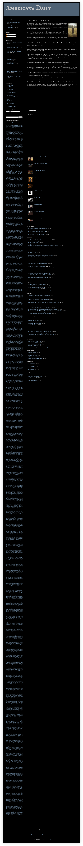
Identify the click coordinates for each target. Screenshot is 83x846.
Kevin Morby (21, 223)
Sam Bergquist (20, 676)
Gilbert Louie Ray (13, 445)
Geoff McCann (10, 441)
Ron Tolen (18, 122)
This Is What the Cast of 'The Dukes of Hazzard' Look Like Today (39, 273)
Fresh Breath (17, 206)
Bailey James (21, 311)
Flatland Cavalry (16, 429)
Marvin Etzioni (19, 231)
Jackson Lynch (11, 478)
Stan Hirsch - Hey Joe (31, 363)
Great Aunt (7, 210)
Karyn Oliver (9, 525)
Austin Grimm (10, 309)
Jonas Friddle (16, 514)
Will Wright (13, 808)
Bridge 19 (12, 334)
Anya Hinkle (20, 150)
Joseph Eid (16, 518)
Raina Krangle (17, 643)
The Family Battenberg (18, 742)
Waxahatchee (8, 148)
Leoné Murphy (18, 547)
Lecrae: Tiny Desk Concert (32, 324)
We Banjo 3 (11, 802)
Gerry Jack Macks (20, 442)
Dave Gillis (10, 388)
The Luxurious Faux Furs (19, 754)
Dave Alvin (18, 387)
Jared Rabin (16, 485)
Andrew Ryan (7, 297)
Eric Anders (18, 420)
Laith (17, 540)
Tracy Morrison (20, 788)
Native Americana (8, 610)
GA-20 (7, 435)
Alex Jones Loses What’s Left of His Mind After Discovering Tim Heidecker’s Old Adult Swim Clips (45, 310)
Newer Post (29, 148)
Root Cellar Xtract (18, 664)
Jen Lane (15, 216)
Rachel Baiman (14, 641)
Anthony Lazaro (10, 303)
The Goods (21, 747)
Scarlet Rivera (21, 684)
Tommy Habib (11, 787)
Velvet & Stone (20, 795)
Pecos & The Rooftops (13, 631)
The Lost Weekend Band (19, 262)
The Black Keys (10, 729)
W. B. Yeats (10, 800)
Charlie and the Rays (17, 193)
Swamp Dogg (7, 714)
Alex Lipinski (21, 281)
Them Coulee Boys (18, 779)
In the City (21, 473)
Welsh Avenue (21, 802)
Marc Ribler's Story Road (13, 573)
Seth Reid (7, 249)
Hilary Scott (12, 467)
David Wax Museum (15, 394)
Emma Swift (21, 203)
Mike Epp (21, 596)
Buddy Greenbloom (8, 337)
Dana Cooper (7, 382)
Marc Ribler (7, 573)
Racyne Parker (8, 643)
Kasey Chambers (14, 525)
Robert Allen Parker (13, 656)
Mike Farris (7, 597)
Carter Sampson (16, 347)
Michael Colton (17, 590)
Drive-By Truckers (8, 159)
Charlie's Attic (10, 354)
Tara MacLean (15, 716)
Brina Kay (15, 334)
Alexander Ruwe (19, 282)
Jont (10, 518)
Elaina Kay (16, 413)
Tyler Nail (10, 793)
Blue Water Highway (17, 186)
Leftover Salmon (8, 226)
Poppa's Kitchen (11, 637)
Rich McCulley (11, 650)
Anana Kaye (9, 294)
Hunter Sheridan (9, 472)
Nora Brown (15, 239)
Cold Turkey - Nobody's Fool (33, 342)
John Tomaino (16, 511)
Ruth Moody (10, 671)
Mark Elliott (9, 577)
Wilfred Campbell (12, 807)
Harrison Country (15, 460)
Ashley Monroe (18, 307)
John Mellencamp (14, 141)
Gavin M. (18, 439)
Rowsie (15, 669)
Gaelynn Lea (19, 435)
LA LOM (18, 539)
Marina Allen (10, 576)
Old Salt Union (18, 618)
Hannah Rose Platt (11, 127)
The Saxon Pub (19, 766)
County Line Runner (20, 373)
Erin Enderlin (16, 160)
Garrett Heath (17, 161)
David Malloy (10, 393)
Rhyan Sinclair (11, 649)
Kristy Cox (14, 538)
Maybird (21, 586)
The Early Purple (13, 741)
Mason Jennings (11, 583)
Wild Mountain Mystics (17, 271)
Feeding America (11, 428)
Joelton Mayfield (10, 506)
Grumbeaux (13, 454)
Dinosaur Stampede (17, 403)
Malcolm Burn (16, 571)
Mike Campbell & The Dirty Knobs (15, 596)
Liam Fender (19, 550)
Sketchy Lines (13, 696)
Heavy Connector (10, 95)
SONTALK (14, 675)
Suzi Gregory (16, 713)
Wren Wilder (16, 812)
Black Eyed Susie (10, 59)
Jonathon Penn (8, 517)
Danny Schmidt (18, 200)
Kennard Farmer (18, 532)
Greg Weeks (13, 453)
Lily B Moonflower (11, 552)
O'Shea (7, 618)
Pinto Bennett (19, 242)
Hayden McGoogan (11, 211)
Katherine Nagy (10, 527)
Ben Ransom (17, 316)
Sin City (13, 695)
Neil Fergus (9, 611)
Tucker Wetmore (8, 792)
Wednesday (14, 802)
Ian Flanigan (7, 473)
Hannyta (7, 459)
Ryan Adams (19, 671)
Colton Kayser (9, 370)
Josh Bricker (19, 518)
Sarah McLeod (10, 682)
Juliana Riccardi (19, 520)
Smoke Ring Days (14, 697)
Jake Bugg (10, 480)
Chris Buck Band (15, 357)
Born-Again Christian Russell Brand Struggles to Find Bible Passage (39, 307)
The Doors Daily (9, 100)
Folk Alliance (14, 205)
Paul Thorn (7, 242)
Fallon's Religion (20, 426)
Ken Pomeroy (10, 532)
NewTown (12, 612)
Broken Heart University (17, 335)
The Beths (14, 728)
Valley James (21, 794)
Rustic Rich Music (18, 670)
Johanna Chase (20, 218)
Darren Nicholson (20, 386)
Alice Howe (21, 183)
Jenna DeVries (19, 492)
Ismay (6, 164)
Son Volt (12, 252)
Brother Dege (16, 336)
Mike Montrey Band (17, 598)
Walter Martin (14, 180)
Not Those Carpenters (17, 617)
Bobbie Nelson (18, 327)
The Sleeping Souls (8, 769)
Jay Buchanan (10, 487)
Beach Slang (18, 314)
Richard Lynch (20, 650)
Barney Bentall (17, 185)
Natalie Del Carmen (17, 135)
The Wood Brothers (14, 265)
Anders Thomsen (13, 294)
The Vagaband (12, 775)
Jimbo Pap (7, 501)
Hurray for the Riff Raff (15, 472)
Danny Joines (15, 383)
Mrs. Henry (7, 604)
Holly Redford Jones (12, 468)
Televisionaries (10, 722)
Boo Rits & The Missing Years (18, 329)
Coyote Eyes (9, 375)
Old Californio (13, 618)
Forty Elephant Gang (20, 205)
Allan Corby (13, 285)
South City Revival (20, 700)
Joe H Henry (13, 218)
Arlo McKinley (17, 304)
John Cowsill (9, 507)
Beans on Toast (13, 152)
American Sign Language (19, 291)
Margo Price (20, 125)
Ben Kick (14, 316)
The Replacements (18, 762)
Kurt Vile (17, 538)
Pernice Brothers (10, 632)
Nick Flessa (14, 238)
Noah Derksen (7, 239)
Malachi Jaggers (18, 230)
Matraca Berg (16, 583)
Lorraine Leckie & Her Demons (10, 560)
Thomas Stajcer (14, 781)
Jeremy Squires (18, 165)
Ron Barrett (19, 662)
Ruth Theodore (14, 671)
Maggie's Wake (8, 230)
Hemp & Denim (10, 466)
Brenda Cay (19, 153)
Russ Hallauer (13, 670)
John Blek (7, 219)
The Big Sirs (17, 728)
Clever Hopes (9, 368)
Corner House (7, 373)
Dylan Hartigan (13, 409)
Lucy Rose (9, 229)
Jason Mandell (18, 486)
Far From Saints (12, 427)
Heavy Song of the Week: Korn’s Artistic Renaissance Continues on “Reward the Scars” (43, 309)
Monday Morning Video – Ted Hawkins (34, 256)
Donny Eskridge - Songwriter (39, 183)
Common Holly (10, 199)
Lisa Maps (15, 553)
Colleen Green (18, 198)
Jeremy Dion (14, 494)
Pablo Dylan (7, 144)
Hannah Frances (20, 458)
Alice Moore (12, 283)
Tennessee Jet (18, 722)
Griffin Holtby (10, 454)
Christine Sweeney (12, 197)
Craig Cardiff (14, 375)
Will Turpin (7, 808)
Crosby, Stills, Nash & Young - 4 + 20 (34, 341)
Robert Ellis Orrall (10, 657)
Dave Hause (14, 388)
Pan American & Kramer (9, 625)
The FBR (13, 742)
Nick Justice (17, 238)
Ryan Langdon (17, 144)
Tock (15, 179)
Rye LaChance (10, 674)
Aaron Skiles (16, 138)
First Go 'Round (11, 429)
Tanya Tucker (10, 716)
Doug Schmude (11, 407)
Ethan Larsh (16, 422)
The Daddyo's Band (15, 736)
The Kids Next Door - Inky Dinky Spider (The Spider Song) (38, 347)
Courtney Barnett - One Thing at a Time (40, 156)
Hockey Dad (19, 467)
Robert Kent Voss (20, 658)
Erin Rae (16, 204)
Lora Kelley (21, 559)
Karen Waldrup (18, 524)
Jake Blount (17, 213)
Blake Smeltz (10, 153)
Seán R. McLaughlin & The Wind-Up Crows (16, 689)
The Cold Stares (17, 258)
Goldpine (18, 447)
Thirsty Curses (19, 265)
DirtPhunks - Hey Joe (31, 369)
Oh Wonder (9, 618)
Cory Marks (10, 157)
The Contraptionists (18, 735)
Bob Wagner (14, 327)
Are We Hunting (13, 304)
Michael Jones (8, 591)
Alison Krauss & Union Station (12, 284)
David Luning (10, 158)
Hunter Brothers (13, 471)
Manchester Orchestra (16, 572)
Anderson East (18, 294)
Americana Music (11, 122)
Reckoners (17, 244)
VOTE (11, 794)
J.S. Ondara (21, 212)
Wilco (18, 180)
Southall (7, 701)
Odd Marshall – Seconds (32, 252)
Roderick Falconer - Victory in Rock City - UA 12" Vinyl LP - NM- (39, 333)
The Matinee (7, 263)
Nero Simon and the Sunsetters (16, 611)
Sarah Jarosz (10, 145)
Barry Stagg (9, 314)
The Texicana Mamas (18, 773)
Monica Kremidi (16, 602)
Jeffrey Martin (8, 165)
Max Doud (9, 586)
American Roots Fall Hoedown (10, 290)
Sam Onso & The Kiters (16, 677)
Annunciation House (11, 302)
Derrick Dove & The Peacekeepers (12, 401)
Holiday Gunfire (12, 212)
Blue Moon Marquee (20, 324)
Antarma (19, 302)
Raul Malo (7, 644)
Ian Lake (11, 473)
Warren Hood (21, 801)
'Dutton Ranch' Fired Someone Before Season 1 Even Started (38, 277)
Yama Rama (12, 813)
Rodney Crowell (8, 128)
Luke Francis (17, 229)
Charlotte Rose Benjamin (16, 354)
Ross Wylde (18, 668)
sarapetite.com (52, 107)
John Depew (17, 507)
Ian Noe (14, 473)
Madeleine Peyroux (19, 170)
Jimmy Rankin (20, 501)
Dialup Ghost (10, 402)
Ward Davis (21, 270)
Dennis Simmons (18, 400)
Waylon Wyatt (8, 802)
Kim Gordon (7, 224)
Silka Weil (14, 694)
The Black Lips (15, 729)
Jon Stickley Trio (15, 513)
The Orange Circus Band (16, 146)
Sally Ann (8, 60)
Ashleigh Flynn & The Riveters (11, 151)
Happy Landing (11, 459)
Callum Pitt (14, 342)
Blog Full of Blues (10, 89)
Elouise (17, 416)
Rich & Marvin (15, 649)
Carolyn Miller (8, 347)
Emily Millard (17, 419)
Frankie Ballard (10, 433)
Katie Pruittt (10, 530)
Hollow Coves (8, 141)
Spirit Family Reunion (17, 252)
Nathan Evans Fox (10, 236)
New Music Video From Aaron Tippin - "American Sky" (37, 228)
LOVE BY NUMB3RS (9, 540)
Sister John (19, 695)
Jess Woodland (19, 497)
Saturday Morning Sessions (9, 684)
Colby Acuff (12, 140)
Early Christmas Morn (10, 63)
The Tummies (14, 774)
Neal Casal (15, 610)
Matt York (9, 585)
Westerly (9, 805)
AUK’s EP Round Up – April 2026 (34, 242)
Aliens (16, 283)
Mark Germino (14, 577)
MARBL (14, 566)
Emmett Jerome (8, 204)
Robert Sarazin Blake (9, 661)
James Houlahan (20, 481)
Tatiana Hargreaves (16, 717)
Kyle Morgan (7, 539)
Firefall (11, 205)
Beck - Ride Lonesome (32, 377)
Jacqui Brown (7, 479)
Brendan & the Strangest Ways (18, 187)
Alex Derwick (16, 281)
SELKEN (8, 675)
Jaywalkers (21, 487)
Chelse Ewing (18, 355)
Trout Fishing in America (14, 268)
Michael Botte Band (11, 590)
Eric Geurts (7, 421)
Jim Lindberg (10, 500)
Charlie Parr (7, 193)
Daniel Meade (18, 382)
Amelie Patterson (10, 289)
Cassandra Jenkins (17, 348)
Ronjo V (14, 663)
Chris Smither (7, 197)
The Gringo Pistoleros (12, 748)
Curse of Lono (20, 377)
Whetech (15, 805)
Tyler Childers (20, 128)
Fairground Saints (15, 426)
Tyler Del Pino (19, 792)
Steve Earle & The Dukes (17, 707)
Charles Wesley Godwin (19, 350)
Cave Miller (7, 349)
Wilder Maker (21, 806)
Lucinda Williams (15, 125)
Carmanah (14, 191)
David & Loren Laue (19, 389)
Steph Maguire (12, 704)
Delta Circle (17, 399)
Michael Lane (11, 592)
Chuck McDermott (17, 197)
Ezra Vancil (11, 426)
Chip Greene (15, 356)
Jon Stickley (11, 513)
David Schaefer (9, 394)
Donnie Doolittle (10, 406)
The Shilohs (7, 768)
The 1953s (15, 723)
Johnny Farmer (20, 511)
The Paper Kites (11, 179)
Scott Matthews (15, 145)
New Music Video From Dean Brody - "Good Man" (36, 234)
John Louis (13, 219)
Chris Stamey (19, 362)
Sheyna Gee (11, 251)
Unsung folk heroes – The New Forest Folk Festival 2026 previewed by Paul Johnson (42, 267)
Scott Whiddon (8, 687)
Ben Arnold (11, 316)
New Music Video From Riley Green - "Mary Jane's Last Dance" (39, 230)
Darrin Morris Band (13, 387)
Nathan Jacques (11, 609)
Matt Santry (19, 584)
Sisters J (9, 696)
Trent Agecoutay (16, 789)
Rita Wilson (11, 654)
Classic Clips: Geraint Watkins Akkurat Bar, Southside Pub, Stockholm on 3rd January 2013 (43, 245)
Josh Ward (17, 519)
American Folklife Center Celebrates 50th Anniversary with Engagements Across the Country (44, 302)
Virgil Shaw (15, 799)
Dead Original (13, 395)
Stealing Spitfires (13, 703)
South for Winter (8, 146)
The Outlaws (11, 760)
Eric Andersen (13, 204)
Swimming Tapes (18, 714)
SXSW (19, 174)
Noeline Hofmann (12, 616)
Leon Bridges (13, 547)
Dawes (10, 395)
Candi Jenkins (11, 191)
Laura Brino (9, 544)
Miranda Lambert (20, 599)
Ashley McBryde (13, 307)
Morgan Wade (14, 172)
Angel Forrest (9, 298)
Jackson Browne (13, 213)
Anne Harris (16, 150)
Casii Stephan (21, 347)
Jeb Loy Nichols (15, 488)
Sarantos (18, 683)
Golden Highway (14, 447)
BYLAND (7, 311)
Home (52, 148)
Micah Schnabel (17, 589)
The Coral (10, 736)
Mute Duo (12, 605)
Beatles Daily (9, 86)
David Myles (15, 158)
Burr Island (11, 190)
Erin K (20, 421)
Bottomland (7, 330)
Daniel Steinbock (10, 383)
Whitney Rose (7, 806)
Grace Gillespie (11, 448)
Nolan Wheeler (18, 616)
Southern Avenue (10, 701)
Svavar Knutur (20, 713)
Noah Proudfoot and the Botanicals (14, 615)
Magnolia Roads (12, 230)
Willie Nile (10, 272)
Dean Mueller (10, 396)
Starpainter (7, 703)
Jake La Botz (21, 213)
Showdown (19, 251)
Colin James (19, 369)
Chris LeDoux (19, 360)
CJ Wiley (19, 340)
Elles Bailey (16, 415)
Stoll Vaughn (14, 709)
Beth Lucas (16, 318)
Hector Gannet (8, 465)
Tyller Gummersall (17, 126)
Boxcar (10, 330)
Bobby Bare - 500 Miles (32, 352)
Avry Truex (16, 310)
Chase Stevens (13, 355)
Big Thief (8, 186)
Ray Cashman (16, 644)
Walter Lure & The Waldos (10, 801)
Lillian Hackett (18, 551)
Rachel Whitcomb (20, 642)
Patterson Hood (8, 628)
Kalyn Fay (7, 524)
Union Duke (7, 270)
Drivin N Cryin (10, 408)
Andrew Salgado (12, 297)
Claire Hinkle (14, 367)
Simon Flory (9, 695)
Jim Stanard (21, 500)
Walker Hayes (21, 800)
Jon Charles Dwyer (18, 512)
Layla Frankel (16, 546)
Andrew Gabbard (15, 296)
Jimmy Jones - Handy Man (32, 355)
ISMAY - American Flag (38, 204)
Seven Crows (7, 689)
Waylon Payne (8, 271)
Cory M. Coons (15, 199)
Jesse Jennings (10, 498)
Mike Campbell (8, 596)
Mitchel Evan (7, 602)
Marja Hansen (19, 576)
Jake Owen (16, 480)
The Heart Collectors (18, 748)
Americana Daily (28, 8)
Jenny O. (17, 493)
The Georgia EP (8, 746)
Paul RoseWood (20, 630)
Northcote (12, 617)
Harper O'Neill (11, 460)
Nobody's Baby (8, 616)
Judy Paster (14, 520)
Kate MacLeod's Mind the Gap (16, 526)
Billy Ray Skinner (10, 321)
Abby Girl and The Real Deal (13, 276)
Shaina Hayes (11, 690)
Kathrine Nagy (15, 527)
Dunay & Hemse (15, 408)
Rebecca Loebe (12, 144)
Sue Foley (19, 710)
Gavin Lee (15, 439)
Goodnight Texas (11, 133)
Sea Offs (11, 687)
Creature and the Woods (11, 376)
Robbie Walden (8, 656)
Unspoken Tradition (9, 180)
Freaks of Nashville (15, 433)
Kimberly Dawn (10, 534)
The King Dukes (14, 753)
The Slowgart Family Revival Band (16, 769)
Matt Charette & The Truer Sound (13, 232)
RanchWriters (21, 643)
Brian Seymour (17, 139)
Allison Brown (20, 285)
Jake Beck (7, 480)
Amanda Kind (13, 288)
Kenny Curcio (20, 167)
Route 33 (12, 669)
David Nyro (13, 393)
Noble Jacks (21, 615)
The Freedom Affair (18, 743)
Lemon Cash (21, 226)
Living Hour (7, 557)
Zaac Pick (12, 814)
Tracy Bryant (16, 788)
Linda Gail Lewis (20, 552)
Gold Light (9, 447)
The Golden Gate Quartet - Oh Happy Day (14, 69)
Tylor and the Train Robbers (19, 269)
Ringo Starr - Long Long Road (33, 374)
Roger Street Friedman (11, 137)
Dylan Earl (9, 409)
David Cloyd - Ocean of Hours (39, 190)
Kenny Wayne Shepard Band (12, 533)
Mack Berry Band (20, 566)
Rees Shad (10, 648)
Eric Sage (10, 421)
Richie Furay (18, 651)
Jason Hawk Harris (8, 486)
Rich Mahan (7, 650)
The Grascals (7, 748)
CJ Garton (13, 340)
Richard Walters (8, 651)
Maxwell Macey (13, 586)
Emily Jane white (8, 419)
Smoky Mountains (20, 697)
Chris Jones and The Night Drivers (13, 196)
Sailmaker (9, 676)
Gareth (20, 206)
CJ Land (16, 340)
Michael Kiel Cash (13, 591)
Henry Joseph (15, 466)
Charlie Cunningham (16, 192)
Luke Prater (7, 564)
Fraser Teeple (12, 206)
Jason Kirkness (14, 486)
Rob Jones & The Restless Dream (18, 655)
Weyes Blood (12, 805)
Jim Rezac (17, 500)
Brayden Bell (21, 331)
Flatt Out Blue (21, 429)
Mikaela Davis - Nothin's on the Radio (13, 22)
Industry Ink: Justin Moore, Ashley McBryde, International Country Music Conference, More (43, 290)
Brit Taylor (18, 334)
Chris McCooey (14, 361)
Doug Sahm (7, 407)
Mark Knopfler (18, 577)
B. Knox (21, 310)
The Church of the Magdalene (16, 734)
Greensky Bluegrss (13, 452)
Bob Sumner (10, 327)
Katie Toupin (11, 223)
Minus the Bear (14, 599)
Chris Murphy (21, 196)
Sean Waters (21, 688)
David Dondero (15, 390)
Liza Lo (12, 135)
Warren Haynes (16, 801)
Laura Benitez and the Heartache (16, 543)
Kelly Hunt (14, 531)
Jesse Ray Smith (15, 217)
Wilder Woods (8, 807)
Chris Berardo (11, 357)
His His (15, 467)
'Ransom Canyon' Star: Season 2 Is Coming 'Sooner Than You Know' (39, 278)
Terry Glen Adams (10, 723)
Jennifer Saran (14, 493)
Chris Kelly (14, 360)
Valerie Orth (17, 794)
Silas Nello (11, 694)
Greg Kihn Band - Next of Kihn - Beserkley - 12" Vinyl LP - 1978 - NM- (40, 335)
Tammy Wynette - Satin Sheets (33, 353)
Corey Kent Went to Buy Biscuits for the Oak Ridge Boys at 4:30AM (39, 274)
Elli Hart (19, 415)
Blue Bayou (10, 324)
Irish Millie (16, 474)
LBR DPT (21, 539)
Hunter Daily (18, 471)
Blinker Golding (17, 323)
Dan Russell (14, 200)
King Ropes (19, 534)
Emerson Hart (21, 416)
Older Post (75, 148)
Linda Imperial (8, 553)
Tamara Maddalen (13, 715)
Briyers (8, 335)
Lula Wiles (8, 565)
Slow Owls (10, 697)
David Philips (17, 393)
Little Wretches (17, 556)
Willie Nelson (12, 138)
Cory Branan (15, 373)
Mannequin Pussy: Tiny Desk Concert (34, 323)
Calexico (11, 342)
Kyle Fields (21, 538)
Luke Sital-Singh (11, 564)
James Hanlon (16, 481)
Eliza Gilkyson (18, 159)
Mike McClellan (11, 598)
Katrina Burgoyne (15, 223)
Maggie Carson (8, 570)
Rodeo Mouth (19, 245)
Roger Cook (12, 662)
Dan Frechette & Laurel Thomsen (13, 381)
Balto (14, 185)
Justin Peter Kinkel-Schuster (12, 167)
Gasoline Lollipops (10, 439)
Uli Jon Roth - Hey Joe (32, 367)
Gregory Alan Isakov (18, 453)
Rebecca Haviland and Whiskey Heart (15, 645)
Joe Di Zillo (13, 504)
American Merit (20, 289)
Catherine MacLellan (10, 132)
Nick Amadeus (10, 238)
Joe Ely (7, 134)
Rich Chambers (20, 649)
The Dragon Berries (18, 740)
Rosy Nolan (9, 669)
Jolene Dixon (11, 512)
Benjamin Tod (8, 317)
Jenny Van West (10, 494)
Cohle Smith (15, 369)
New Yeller (9, 612)
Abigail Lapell (10, 183)
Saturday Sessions (15, 684)
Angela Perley (17, 298)
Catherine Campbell (15, 154)
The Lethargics (14, 128)
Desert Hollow (20, 401)
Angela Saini (19, 184)
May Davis (18, 586)
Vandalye (7, 795)
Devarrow (7, 402)
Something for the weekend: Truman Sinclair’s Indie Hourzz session (39, 239)
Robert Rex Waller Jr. (14, 245)
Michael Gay (21, 590)
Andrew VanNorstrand (18, 297)
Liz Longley (21, 557)
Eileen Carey (13, 413)
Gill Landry (17, 445)
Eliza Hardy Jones (17, 414)
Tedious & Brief (18, 721)
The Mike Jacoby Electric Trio (15, 178)
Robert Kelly (15, 658)
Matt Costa (19, 583)
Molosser (7, 126)
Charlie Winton (15, 353)
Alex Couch (12, 281)
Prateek (9, 243)
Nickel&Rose (10, 173)
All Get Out (9, 285)
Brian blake (8, 334)
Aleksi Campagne (8, 281)
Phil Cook (9, 635)
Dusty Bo (19, 408)
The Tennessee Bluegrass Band (10, 773)
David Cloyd (11, 390)
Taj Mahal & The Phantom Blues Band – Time (36, 253)
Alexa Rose (15, 282)
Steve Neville (14, 708)
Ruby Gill (10, 670)
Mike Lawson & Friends (17, 597)
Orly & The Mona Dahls (15, 622)
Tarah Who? (18, 716)
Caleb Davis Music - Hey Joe (33, 365)
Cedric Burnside (15, 349)
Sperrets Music (12, 702)
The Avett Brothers (20, 257)
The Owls (15, 760)
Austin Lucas (15, 309)
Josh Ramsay (14, 519)
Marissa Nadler (15, 576)
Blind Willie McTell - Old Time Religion (13, 76)
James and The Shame (9, 484)
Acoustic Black (10, 277)
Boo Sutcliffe (15, 153)
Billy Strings (8, 139)
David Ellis (19, 390)
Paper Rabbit (15, 625)
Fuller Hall (21, 434)
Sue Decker (16, 710)
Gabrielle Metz (14, 435)
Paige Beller (17, 624)
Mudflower (19, 604)
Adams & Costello (15, 183)
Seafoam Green (11, 126)
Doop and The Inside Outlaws (18, 406)
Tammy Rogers (18, 715)
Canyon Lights (18, 344)
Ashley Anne (9, 307)
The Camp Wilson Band (9, 733)
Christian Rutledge (11, 363)
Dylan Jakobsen (18, 409)
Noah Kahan (7, 615)
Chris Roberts (14, 362)
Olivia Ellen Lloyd (15, 173)
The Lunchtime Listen (10, 102)
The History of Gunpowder (19, 749)
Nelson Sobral (17, 237)
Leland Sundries (8, 135)
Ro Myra (8, 655)
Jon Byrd (14, 512)
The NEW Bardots (12, 263)
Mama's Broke (11, 572)
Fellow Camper (16, 428)
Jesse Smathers (14, 498)
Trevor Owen (21, 789)
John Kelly (10, 219)
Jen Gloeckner (14, 492)
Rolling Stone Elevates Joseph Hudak (34, 288)
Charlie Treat (11, 193)
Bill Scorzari (18, 152)
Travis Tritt (12, 789)
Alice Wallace (20, 148)
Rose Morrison (8, 667)
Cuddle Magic (16, 377)
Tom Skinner (8, 786)
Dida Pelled (12, 403)
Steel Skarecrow (18, 703)
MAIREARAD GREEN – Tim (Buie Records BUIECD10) (38, 263)
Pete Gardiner (11, 242)
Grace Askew (16, 133)
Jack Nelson (7, 478)
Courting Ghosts (13, 374)
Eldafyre (19, 413)
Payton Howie (8, 631)
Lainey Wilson (14, 540)
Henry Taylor (19, 466)
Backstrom (10, 311)
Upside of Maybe (20, 793)
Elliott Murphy (16, 203)
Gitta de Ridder (8, 446)
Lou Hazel (17, 560)
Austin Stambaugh (20, 309)
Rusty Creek (15, 174)
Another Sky (15, 302)
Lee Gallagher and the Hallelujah (18, 225)
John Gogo (21, 507)
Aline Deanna (19, 283)
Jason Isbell (21, 164)
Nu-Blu (21, 617)
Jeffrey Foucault (8, 491)
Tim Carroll (10, 782)
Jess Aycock (7, 497)
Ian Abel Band (21, 472)
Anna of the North (8, 301)
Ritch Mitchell (15, 654)
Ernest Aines (9, 422)
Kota (16, 537)
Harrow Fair (21, 460)
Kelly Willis (18, 531)
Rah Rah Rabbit (12, 643)
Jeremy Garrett (18, 494)
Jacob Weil (21, 478)
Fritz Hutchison (14, 434)
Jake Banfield (21, 479)
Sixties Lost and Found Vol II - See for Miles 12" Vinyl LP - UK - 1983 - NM (41, 334)
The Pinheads (19, 760)
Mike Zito (10, 599)
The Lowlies (10, 754)
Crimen (20, 376)
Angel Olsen (13, 298)
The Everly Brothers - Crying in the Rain (35, 358)
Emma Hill (21, 140)
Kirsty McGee (15, 224)
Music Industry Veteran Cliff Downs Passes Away (36, 284)
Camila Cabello (18, 343)
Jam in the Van (11, 481)
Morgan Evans (8, 603)
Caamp (22, 341)
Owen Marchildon (18, 623)
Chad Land (9, 350)
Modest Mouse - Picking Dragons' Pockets (35, 376)
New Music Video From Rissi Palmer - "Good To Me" (37, 231)
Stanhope (21, 252)
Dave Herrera (19, 388)
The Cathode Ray (18, 733)
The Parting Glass (10, 62)
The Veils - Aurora (10, 21)
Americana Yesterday (10, 85)
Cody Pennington (11, 369)
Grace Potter (21, 133)
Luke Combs (21, 563)
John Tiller (11, 511)
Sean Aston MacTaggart (9, 688)
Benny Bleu (12, 317)
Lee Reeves (9, 547)
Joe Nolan (16, 218)
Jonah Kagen (12, 514)
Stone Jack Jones (18, 709)
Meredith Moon (10, 589)
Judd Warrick (11, 520)
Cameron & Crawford (19, 342)
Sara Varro (7, 681)
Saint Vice (12, 676)
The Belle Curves (9, 728)
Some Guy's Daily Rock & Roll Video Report (14, 96)
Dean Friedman (18, 395)
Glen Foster (19, 446)
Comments (8, 36)
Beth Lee (13, 318)
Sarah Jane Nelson (16, 681)
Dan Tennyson (20, 381)
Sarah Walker (10, 683)
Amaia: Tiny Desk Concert (32, 318)
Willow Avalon (19, 272)
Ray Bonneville (11, 644)
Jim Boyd (21, 499)
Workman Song (10, 812)
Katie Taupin (14, 530)
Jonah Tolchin (20, 134)
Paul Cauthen (16, 628)
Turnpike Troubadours (13, 792)
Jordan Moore (21, 219)
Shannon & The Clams (17, 691)
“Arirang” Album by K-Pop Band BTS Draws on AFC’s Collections (39, 300)
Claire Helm (10, 367)
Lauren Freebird (18, 544)
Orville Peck (21, 622)
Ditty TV (21, 403)
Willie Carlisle (12, 148)
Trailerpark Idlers (8, 268)
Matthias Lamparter (14, 585)
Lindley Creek (12, 553)
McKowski (12, 171)
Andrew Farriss (11, 296)
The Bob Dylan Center (11, 730)
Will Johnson (17, 807)
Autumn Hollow (8, 310)
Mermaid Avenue (17, 171)
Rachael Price (10, 641)
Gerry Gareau (14, 442)
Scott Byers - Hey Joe (31, 366)
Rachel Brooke (11, 642)
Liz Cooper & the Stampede (14, 557)
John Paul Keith (15, 510)
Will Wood (10, 808)
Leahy (19, 546)
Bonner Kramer (14, 328)
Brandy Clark (16, 331)
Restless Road (14, 648)
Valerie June (13, 794)
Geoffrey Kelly (15, 441)
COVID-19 (14, 190)
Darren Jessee (15, 386)
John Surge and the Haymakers (13, 134)
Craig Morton (18, 375)
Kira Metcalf (11, 224)
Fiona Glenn (7, 429)
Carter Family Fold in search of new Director (14, 42)
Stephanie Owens (17, 704)
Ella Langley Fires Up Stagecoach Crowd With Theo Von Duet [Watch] (40, 276)
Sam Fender (7, 677)
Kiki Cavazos (19, 533)
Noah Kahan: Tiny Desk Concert (33, 320)
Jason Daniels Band (15, 164)
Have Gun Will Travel (16, 461)
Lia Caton (7, 550)
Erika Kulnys (13, 421)
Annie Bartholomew (10, 185)
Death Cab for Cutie (15, 396)
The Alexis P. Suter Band (13, 257)
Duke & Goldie (12, 203)
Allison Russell (8, 184)
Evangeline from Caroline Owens (12, 47)
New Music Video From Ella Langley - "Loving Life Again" (38, 232)
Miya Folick (11, 602)
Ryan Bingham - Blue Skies (11, 28)
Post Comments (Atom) (35, 151)
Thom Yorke (18, 780)
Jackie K (9, 213)
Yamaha (15, 813)
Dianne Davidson (20, 402)
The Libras (18, 753)
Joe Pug (16, 504)
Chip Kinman (19, 356)
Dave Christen (11, 124)
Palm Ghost (21, 624)
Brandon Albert (12, 331)
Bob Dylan (12, 139)
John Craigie (13, 507)
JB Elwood (9, 164)
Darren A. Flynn (10, 386)
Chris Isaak (7, 360)
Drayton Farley (16, 140)
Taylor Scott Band (8, 720)
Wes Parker (11, 271)
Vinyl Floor (11, 799)
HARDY (11, 455)
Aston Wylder (10, 308)
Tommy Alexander (17, 786)
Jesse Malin (11, 217)
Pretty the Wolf (18, 638)
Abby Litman (19, 276)
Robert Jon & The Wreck (12, 131)
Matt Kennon (21, 232)
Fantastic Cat (7, 427)
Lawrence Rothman (10, 546)
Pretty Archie (12, 243)
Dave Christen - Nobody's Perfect (39, 218)
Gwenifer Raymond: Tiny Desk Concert (34, 321)
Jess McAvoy (11, 497)
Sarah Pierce (14, 682)
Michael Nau (21, 592)
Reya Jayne (18, 648)
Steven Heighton (10, 709)
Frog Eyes (17, 434)
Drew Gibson (15, 407)
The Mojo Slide (10, 756)
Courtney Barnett (19, 199)
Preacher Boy (10, 638)
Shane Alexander (20, 690)
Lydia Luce (7, 566)
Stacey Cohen (21, 702)
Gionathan (21, 445)
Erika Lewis (17, 421)
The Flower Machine (12, 743)
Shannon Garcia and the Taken (13, 250)
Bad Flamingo (14, 311)
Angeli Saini (21, 298)
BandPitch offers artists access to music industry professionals (13, 46)
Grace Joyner (15, 448)
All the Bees (8, 150)
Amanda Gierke (8, 288)
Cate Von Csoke (10, 192)
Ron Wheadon (11, 663)
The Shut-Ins (11, 768)
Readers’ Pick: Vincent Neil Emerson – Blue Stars (36, 250)
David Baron (7, 390)
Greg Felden (10, 210)
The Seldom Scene (15, 767)
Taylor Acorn (21, 717)
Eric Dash (21, 420)
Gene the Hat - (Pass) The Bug (33, 345)
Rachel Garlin (15, 642)
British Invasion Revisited (11, 92)
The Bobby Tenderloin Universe (10, 258)
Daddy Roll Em (9, 57)
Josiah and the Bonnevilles (16, 166)
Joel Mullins (19, 505)
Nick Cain (19, 612)
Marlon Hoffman (8, 171)
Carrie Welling (12, 347)
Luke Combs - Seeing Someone (39, 211)
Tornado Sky (7, 788)
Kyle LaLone (19, 224)
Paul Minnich (17, 629)
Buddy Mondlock (14, 337)
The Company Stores (13, 735)
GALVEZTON (10, 435)
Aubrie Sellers (14, 308)
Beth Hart (9, 318)
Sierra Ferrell (20, 145)
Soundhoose (12, 700)
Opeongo (7, 622)
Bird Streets (19, 321)
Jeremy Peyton (19, 216)
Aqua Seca (18, 303)
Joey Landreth (19, 506)
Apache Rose (14, 303)
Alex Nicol (16, 148)
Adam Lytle (15, 278)
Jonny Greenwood (20, 517)
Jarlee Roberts (20, 485)
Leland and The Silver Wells (15, 226)
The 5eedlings (19, 723)
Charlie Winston (10, 353)
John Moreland (11, 510)
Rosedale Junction (17, 667)
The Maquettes (8, 755)
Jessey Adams (19, 498)
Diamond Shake (15, 402)
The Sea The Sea (10, 767)
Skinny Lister (17, 696)
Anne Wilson (18, 301)
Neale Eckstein (19, 610)
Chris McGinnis (18, 361)
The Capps (14, 733)
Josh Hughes (10, 519)
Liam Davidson (11, 550)
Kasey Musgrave (18, 525)
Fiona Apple (21, 428)
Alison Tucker (19, 284)
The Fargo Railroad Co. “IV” (33, 244)
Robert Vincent (14, 661)
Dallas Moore (10, 200)
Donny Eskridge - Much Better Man (40, 177)
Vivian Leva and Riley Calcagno (14, 270)
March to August (20, 573)
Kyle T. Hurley (11, 225)
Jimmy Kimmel (15, 501)
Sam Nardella (11, 677)
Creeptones (16, 376)
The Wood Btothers (12, 779)
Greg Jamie (10, 453)
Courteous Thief (8, 374)
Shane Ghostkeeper (14, 249)
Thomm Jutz (19, 781)
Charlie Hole (21, 192)
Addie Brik (19, 278)
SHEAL (11, 675)
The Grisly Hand (17, 177)
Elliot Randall (10, 416)
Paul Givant (19, 628)
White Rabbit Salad (20, 805)
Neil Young (19, 236)
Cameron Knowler (13, 343)
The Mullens (14, 756)
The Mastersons (12, 755)
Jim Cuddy (7, 500)
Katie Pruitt (7, 223)
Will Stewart (21, 807)
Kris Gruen (19, 537)
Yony (20, 813)
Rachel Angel (16, 243)
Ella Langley (9, 415)
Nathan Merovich (15, 609)
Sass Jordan (21, 683)
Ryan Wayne (17, 137)
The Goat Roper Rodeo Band (15, 747)
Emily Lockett (13, 419)
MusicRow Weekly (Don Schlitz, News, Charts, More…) (37, 287)
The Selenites (21, 767)
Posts (7, 34)
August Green (18, 308)
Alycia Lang (12, 184)
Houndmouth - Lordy (10, 27)
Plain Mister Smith (16, 636)
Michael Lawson (16, 592)
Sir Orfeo (15, 695)
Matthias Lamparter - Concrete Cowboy (40, 163)
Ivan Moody (11, 475)
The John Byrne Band (9, 753)
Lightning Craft (13, 551)
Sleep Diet (7, 697)
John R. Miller (8, 511)
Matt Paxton (15, 584)
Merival (14, 589)
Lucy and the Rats (11, 563)
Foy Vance (19, 432)
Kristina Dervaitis (10, 538)
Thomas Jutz (10, 781)
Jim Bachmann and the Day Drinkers (14, 499)
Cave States (11, 349)
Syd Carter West (20, 255)
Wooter (7, 812)
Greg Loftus (18, 210)
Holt (19, 468)
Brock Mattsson (11, 335)
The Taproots (19, 264)
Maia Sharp (11, 571)
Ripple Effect (7, 654)
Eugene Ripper (20, 422)
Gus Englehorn (8, 455)
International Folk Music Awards (10, 474)
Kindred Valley (15, 534)
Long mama (17, 559)
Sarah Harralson (11, 681)
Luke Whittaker (16, 564)
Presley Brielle (14, 638)
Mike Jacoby (11, 597)
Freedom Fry (12, 161)
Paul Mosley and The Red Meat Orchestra (12, 630)
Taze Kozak (13, 720)
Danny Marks (18, 383)
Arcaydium (9, 304)
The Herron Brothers (12, 749)
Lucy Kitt (7, 563)
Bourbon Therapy (10, 187)
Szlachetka (7, 256)
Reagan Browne (20, 644)
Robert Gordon (20, 657)
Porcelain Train (16, 637)
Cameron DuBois (8, 343)
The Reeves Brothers (12, 762)
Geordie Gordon (20, 441)
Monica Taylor (20, 602)
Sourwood (15, 700)
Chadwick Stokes (13, 350)
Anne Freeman (14, 301)
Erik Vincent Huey (11, 160)
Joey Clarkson (15, 506)
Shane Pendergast (11, 691)
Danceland (10, 382)
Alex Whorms (11, 282)
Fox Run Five (16, 432)
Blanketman (9, 323)
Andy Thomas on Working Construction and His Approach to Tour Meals (40, 255)
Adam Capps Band (15, 277)
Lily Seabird (15, 552)
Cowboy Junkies (18, 374)
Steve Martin (10, 708)
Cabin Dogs (18, 190)
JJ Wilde (7, 213)
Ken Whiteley (14, 532)
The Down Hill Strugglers (12, 740)
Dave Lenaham (10, 389)
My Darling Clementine (17, 605)
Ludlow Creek (16, 563)
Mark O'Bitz (17, 578)
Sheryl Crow (7, 251)
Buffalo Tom (19, 337)
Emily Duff (19, 132)
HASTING (14, 455)
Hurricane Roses (16, 212)
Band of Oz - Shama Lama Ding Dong (34, 344)
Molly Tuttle (21, 127)
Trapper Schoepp (8, 789)
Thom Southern (14, 780)
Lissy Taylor (19, 553)
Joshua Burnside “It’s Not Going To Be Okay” (35, 241)
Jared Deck (9, 485)
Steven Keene (18, 131)
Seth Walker (10, 249)
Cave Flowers (20, 154)
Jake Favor (13, 480)
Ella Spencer (12, 415)
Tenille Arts (14, 722)
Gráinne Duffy (17, 454)
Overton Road (13, 623)
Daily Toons (9, 93)
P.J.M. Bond (9, 624)
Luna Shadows (16, 565)
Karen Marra (14, 524)
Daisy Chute (14, 157)
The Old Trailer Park (10, 103)
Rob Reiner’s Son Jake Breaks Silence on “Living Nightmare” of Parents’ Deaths (41, 312)
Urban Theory (7, 794)
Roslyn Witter (15, 668)
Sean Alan (14, 687)
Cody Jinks (15, 132)
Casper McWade (8, 348)
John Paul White (20, 510)
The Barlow (15, 727)
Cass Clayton (12, 348)
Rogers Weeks (16, 662)
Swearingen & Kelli (12, 714)
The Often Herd (17, 759)
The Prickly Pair (18, 761)
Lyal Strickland (20, 565)
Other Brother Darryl (8, 623)
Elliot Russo (14, 416)
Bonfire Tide (10, 328)
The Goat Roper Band (18, 746)
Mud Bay (16, 604)
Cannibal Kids (13, 344)
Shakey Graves (16, 690)
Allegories (16, 285)
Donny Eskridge (15, 124)
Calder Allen (7, 342)
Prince (22, 638)
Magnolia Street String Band (14, 570)
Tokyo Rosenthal (20, 179)
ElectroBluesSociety (11, 414)
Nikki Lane (21, 238)
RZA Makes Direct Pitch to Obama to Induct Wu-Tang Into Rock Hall (39, 313)
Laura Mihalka (14, 544)
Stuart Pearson (12, 710)
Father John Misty (18, 427)
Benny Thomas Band (17, 317)
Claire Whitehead (18, 367)
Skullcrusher (21, 696)
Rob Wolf (9, 245)
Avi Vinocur (12, 310)
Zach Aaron (15, 814)
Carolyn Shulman (18, 191)
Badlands (17, 311)
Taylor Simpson (11, 256)
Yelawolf (18, 813)
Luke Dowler (13, 229)
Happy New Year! (16, 459)
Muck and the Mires (12, 604)
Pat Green (19, 625)
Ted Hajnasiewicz (13, 721)
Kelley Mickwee (10, 531)
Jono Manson (7, 518)
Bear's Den (21, 138)
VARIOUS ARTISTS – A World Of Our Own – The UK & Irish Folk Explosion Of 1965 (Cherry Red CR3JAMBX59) (48, 262)
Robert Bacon (18, 656)
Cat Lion (21, 348)
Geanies (10, 440)
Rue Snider (11, 174)
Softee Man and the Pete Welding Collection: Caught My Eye (38, 299)
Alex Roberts (7, 282)
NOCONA (18, 172)
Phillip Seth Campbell (19, 635)
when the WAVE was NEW (11, 106)
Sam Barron (16, 676)
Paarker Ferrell (13, 624)
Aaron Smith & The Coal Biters (11, 275)
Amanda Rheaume (17, 288)
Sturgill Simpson (10, 255)
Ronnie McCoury (12, 664)
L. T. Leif (15, 539)
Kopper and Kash (12, 537)
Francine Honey (8, 206)
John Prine (19, 141)
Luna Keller (12, 565)
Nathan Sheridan (20, 609)
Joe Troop (11, 505)
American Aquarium (15, 289)
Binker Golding (15, 321)
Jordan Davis (12, 518)
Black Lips (9, 322)
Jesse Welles (10, 125)
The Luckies (13, 754)
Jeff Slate (9, 216)
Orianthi (9, 622)
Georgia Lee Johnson (9, 442)
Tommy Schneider (15, 787)
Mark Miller (13, 578)
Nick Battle (16, 612)
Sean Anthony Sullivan (19, 687)
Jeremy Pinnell (13, 165)
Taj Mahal (9, 715)
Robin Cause (18, 661)
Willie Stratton (14, 272)
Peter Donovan (15, 242)
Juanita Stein (7, 520)
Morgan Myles (12, 603)
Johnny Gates (7, 512)
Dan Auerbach (18, 157)
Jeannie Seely (11, 488)
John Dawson (10, 166)
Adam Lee (12, 278)
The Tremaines (10, 774)
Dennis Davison (13, 400)
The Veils (15, 775)
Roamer (11, 655)
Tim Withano (18, 782)
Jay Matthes (13, 487)
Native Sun (12, 610)
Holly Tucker (17, 468)
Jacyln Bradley (12, 479)
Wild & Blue (11, 806)
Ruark (17, 669)
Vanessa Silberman (14, 795)
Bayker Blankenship (13, 314)
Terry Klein (19, 256)
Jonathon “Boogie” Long (13, 517)
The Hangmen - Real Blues (32, 380)
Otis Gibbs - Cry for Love (38, 197)
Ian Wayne (17, 473)
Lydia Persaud (13, 170)
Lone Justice (13, 559)
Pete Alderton (15, 632)
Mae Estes (21, 229)
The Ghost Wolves (12, 746)
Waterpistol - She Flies (31, 379)
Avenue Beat (18, 151)
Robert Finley (16, 657)
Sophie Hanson (8, 700)
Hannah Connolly (15, 458)
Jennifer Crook (10, 493)
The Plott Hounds (13, 761)
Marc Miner (21, 572)
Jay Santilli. (17, 487)
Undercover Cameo (14, 793)
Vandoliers (10, 795)
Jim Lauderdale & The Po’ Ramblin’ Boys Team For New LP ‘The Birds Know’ (41, 285)
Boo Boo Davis (10, 329)
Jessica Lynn (16, 127)
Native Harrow (15, 236)
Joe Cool (10, 504)
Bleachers (13, 323)
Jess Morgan (15, 497)
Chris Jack (10, 360)
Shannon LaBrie (20, 250)
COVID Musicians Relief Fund (15, 341)
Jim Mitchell (14, 500)
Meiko (6, 589)
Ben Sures (21, 316)
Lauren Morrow (14, 545)
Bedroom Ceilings (12, 315)
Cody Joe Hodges (18, 368)
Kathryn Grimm (20, 527)
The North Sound (12, 759)
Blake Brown (12, 186)
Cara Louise (10, 154)
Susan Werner (10, 713)
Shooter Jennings (15, 251)
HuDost (10, 471)
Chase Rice (9, 355)
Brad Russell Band (14, 330)
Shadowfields (7, 690)
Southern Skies (15, 701)
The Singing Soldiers (20, 768)
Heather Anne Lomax (17, 211)
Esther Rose (13, 422)
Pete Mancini (20, 173)
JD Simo (21, 475)
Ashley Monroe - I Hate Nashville (39, 170)
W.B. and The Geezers (15, 800)
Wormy (13, 812)
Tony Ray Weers (20, 787)
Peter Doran (19, 632)
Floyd (8, 161)
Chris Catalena (20, 357)
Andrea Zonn (10, 295)
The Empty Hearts (18, 741)
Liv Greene (21, 556)
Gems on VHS (13, 440)
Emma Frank (9, 420)
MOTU (16, 566)
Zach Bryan (19, 814)
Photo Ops (11, 636)
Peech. (17, 631)
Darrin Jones (7, 387)
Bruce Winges (20, 336)
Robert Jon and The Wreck (9, 658)
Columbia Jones (14, 370)
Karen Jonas (10, 524)
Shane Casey (7, 691)
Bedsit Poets (17, 315)
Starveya (10, 703)
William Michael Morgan (19, 808)
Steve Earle (12, 707)
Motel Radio (21, 603)
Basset (9, 152)
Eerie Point (9, 413)
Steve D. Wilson (8, 707)
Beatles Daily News (10, 88)
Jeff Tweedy (12, 216)
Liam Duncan (15, 550)
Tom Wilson (12, 786)
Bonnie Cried (18, 328)
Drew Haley (19, 407)
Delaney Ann (13, 399)
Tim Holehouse (14, 782)
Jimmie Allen (11, 501)
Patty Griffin (12, 628)
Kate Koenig (9, 526)
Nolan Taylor (11, 239)
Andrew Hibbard (20, 296)
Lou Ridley (21, 560)
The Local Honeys (12, 262)
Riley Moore (8, 174)
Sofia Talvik (8, 252)
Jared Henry (12, 485)
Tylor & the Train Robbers (10, 269)
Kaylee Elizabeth (18, 530)
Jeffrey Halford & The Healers (15, 491)
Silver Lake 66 (19, 694)
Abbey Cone (18, 275)
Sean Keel (17, 688)
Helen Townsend (12, 465)
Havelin (21, 461)
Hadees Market (18, 455)
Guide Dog (21, 454)
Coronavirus (11, 373)
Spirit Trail (16, 702)
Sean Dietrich (14, 688)
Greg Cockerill (18, 452)
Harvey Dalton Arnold (9, 461)
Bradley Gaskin (8, 331)
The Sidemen (15, 768)
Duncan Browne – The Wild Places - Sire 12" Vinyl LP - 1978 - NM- (39, 330)
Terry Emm (15, 256)
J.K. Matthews (15, 475)
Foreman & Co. (12, 432)
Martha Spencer (14, 579)
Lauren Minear (10, 545)
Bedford (9, 315)
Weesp (17, 802)
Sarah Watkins (14, 683)
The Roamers (17, 263)
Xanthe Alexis (8, 813)
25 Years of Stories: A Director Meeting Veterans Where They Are (39, 295)
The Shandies (20, 147)
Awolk (19, 310)
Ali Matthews (9, 283)
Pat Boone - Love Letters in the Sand (34, 356)
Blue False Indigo (14, 324)
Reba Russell (7, 645)
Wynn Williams (20, 812)
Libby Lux (9, 551)
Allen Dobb (12, 150)
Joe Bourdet (9, 218)
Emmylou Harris (14, 420)
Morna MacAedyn (16, 603)
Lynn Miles (10, 566)
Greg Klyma (14, 210)
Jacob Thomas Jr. (16, 478)
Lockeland (7, 558)
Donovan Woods (20, 158)
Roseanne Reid (12, 667)
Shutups (8, 694)
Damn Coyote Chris (16, 380)
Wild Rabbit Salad (15, 806)
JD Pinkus (18, 475)
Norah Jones (9, 617)
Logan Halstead (11, 558)
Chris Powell (10, 362)
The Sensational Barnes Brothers (12, 264)
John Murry (16, 219)
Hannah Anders (10, 458)
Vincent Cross (8, 799)
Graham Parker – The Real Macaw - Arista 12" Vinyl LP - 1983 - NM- (40, 331)
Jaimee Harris (16, 479)
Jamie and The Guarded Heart (16, 484)
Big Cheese (19, 318)
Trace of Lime (12, 788)
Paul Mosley (21, 629)
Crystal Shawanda (11, 377)
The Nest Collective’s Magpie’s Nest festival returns (36, 266)
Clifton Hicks (13, 368)
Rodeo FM (8, 662)
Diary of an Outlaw (8, 403)
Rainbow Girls (9, 244)
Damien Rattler (10, 380)
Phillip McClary (13, 635)
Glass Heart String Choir (13, 446)
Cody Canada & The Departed (11, 198)
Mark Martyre (10, 578)
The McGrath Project (18, 755)
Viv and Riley (19, 799)
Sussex (13, 713)
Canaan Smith (9, 344)
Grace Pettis (19, 448)
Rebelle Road (14, 244)
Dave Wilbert (14, 389)
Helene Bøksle (17, 465)
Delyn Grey (9, 400)
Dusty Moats (14, 159)
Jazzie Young (7, 488)
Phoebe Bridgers (8, 636)
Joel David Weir (15, 505)
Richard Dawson (16, 650)
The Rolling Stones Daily (11, 104)
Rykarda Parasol (14, 674)
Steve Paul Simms (18, 708)
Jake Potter (19, 480)
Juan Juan (21, 519)
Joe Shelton (19, 504)
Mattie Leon (19, 585)
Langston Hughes (20, 540)
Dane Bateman (15, 382)
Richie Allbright (13, 651)
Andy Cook (15, 184)
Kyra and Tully (11, 539)
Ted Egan (9, 721)
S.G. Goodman (19, 674)
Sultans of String (15, 255)
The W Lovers (19, 775)
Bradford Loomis (20, 330)
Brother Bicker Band (11, 336)
